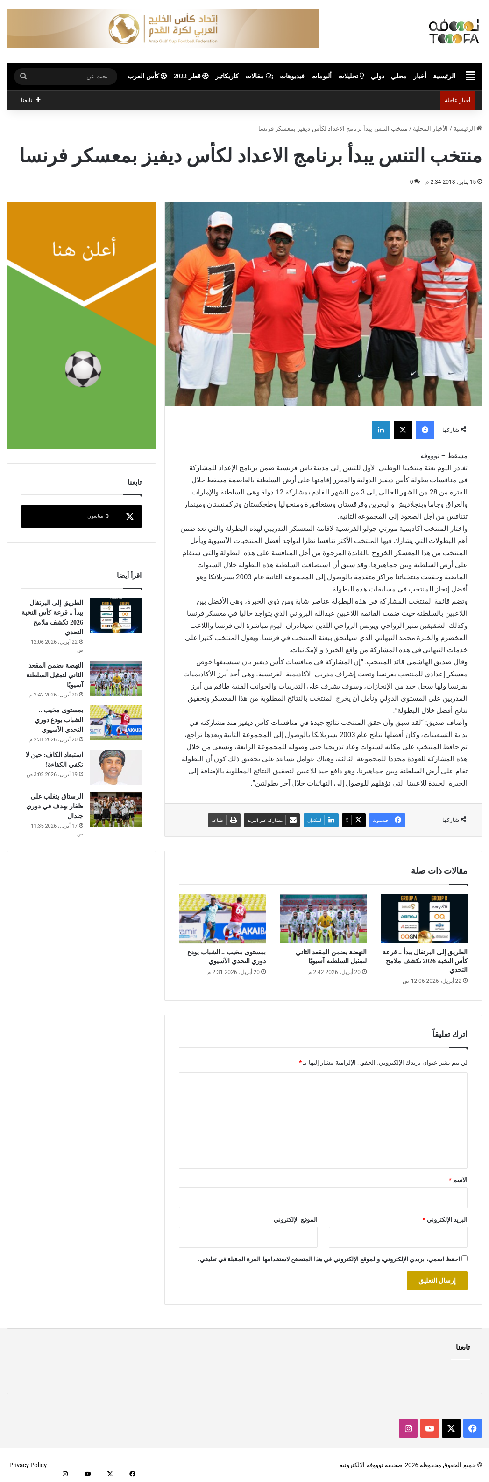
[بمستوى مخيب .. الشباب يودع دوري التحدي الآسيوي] (222, 918)
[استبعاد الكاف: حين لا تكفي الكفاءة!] (116, 767)
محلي (399, 76)
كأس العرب (147, 76)
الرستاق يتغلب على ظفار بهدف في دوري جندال (54, 806)
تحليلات (351, 76)
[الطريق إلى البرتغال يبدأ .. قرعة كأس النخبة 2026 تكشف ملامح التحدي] (424, 918)
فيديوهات (292, 76)
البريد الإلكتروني (445, 1219)
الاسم (458, 1179)
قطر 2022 (191, 76)
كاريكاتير (227, 76)
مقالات (259, 76)
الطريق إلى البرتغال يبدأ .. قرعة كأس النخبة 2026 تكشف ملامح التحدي (425, 961)
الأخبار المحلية (430, 128)
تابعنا (463, 1347)
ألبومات (321, 76)
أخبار (419, 76)
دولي (377, 76)
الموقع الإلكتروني (295, 1219)
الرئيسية (444, 76)
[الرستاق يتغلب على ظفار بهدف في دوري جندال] (116, 809)
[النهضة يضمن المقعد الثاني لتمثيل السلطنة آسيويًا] (323, 918)
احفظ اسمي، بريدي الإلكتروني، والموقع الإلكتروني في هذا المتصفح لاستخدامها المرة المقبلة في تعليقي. (329, 1259)
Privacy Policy (28, 1464)
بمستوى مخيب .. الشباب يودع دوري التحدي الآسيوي (59, 720)
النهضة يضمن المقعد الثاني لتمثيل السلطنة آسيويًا (54, 675)
